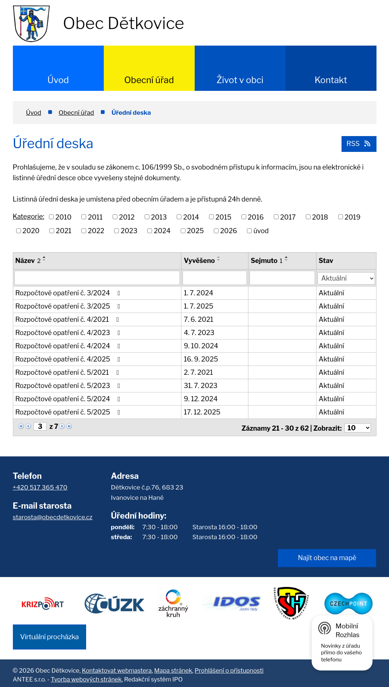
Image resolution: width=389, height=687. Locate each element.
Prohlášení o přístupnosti (229, 667)
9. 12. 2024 (201, 398)
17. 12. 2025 (202, 412)
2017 (288, 217)
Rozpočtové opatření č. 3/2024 (69, 292)
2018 (320, 217)
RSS (358, 143)
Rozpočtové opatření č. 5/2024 (69, 398)
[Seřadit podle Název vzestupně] (44, 257)
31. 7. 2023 (201, 385)
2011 (95, 217)
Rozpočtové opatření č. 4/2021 (68, 319)
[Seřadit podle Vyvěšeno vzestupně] (219, 257)
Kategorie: (29, 216)
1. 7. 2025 (198, 306)
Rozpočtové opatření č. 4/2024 (69, 345)
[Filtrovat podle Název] (97, 278)
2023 (129, 231)
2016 (256, 217)
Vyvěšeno (199, 260)
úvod (261, 231)
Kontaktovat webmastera (117, 667)
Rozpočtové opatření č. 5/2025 (69, 412)
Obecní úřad (149, 80)
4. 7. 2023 (199, 332)
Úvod (58, 80)
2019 (352, 217)
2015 (223, 217)
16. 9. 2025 (201, 359)
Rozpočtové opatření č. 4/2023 (69, 332)
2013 (159, 217)
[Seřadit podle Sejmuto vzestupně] (287, 257)
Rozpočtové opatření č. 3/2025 (69, 306)
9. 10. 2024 (201, 345)
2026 (228, 231)
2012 (126, 217)
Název (28, 260)
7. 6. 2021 (198, 319)
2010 (64, 217)
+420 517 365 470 (40, 486)
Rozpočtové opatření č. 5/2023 (69, 385)
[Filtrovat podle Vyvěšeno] (215, 278)
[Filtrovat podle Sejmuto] (282, 278)
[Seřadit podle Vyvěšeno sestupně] (219, 260)
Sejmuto (267, 260)
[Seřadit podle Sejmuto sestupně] (287, 260)
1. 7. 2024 (198, 292)
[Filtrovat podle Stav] (346, 277)
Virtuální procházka (49, 633)
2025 (195, 231)
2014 (191, 217)
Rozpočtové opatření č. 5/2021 (68, 372)
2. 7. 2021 (198, 372)
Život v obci (240, 80)
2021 (63, 231)
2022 (96, 231)
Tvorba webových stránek (86, 676)
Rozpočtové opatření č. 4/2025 (69, 359)
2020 (30, 231)
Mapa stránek (173, 667)
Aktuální (331, 292)
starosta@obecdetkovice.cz (53, 515)
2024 (162, 231)
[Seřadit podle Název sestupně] (44, 260)
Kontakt (331, 80)
